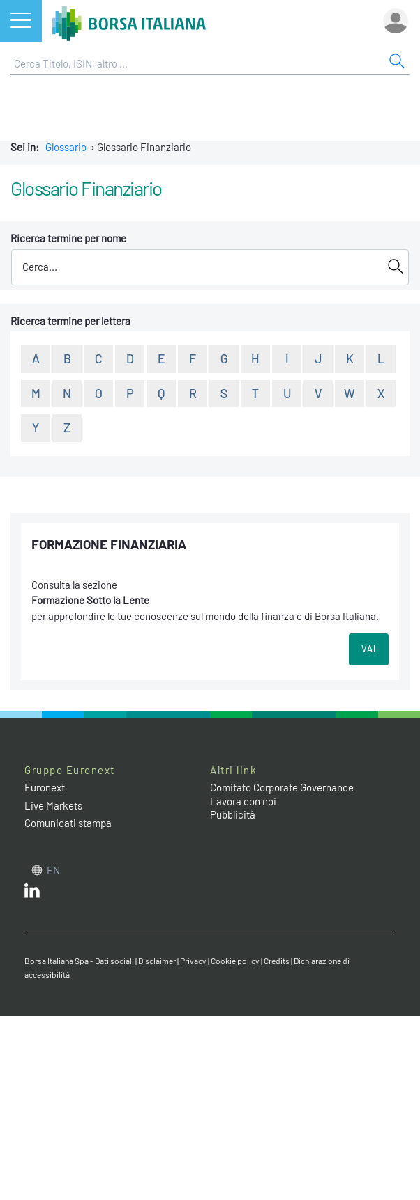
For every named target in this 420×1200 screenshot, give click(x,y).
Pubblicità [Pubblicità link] (232, 814)
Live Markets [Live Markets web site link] (53, 805)
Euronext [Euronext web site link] (44, 787)
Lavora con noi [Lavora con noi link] (243, 801)
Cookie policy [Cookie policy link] (235, 960)
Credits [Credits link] (277, 960)
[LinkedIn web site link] (32, 893)
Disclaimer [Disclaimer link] (157, 960)
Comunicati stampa (68, 822)
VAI (368, 648)
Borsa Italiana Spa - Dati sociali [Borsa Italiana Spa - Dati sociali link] (79, 960)
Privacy (193, 960)
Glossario (66, 147)
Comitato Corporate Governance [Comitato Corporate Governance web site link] (282, 787)
